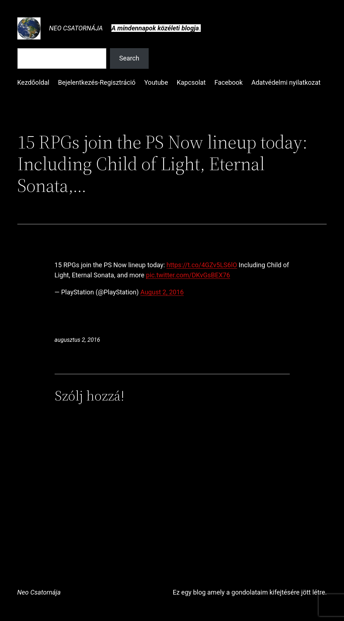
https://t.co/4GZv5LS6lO (201, 265)
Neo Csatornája (76, 28)
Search (129, 58)
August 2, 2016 (162, 292)
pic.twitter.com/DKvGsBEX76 (188, 275)
